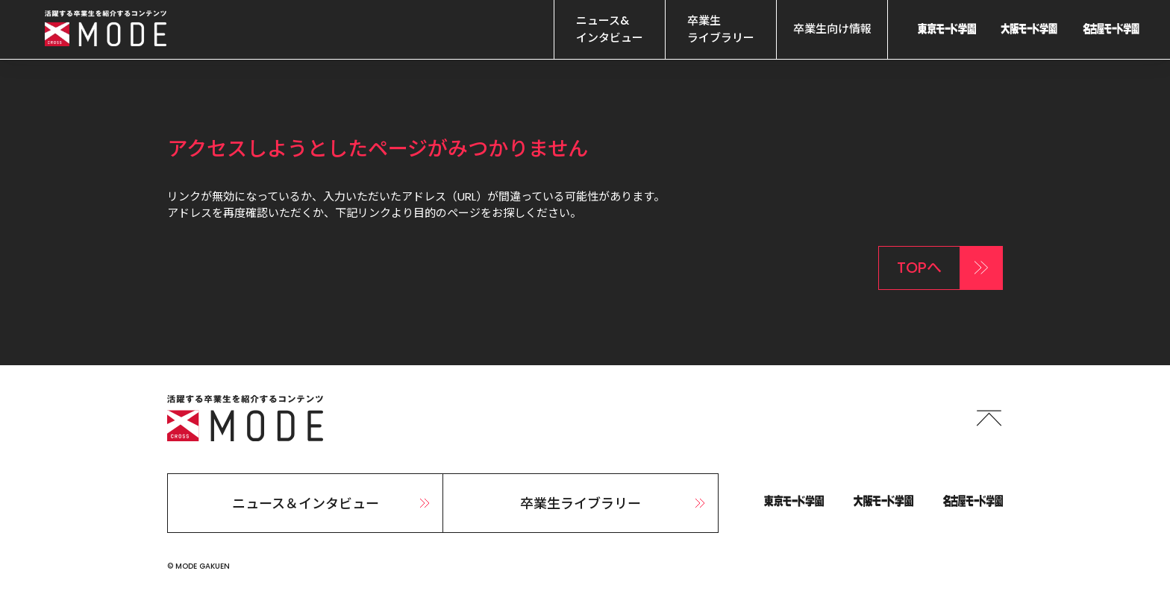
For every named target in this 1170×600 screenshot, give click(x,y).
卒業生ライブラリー (614, 503)
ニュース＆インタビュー (333, 503)
